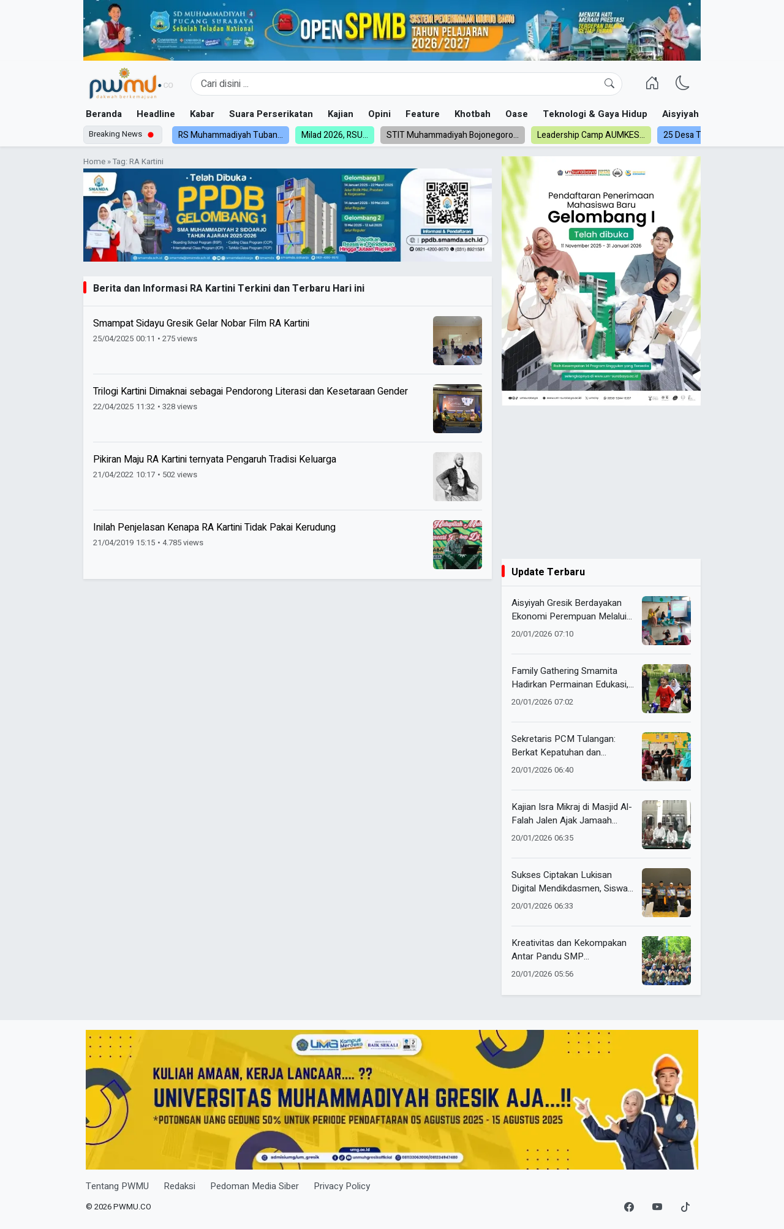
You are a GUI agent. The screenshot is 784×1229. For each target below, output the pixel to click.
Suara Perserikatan (271, 114)
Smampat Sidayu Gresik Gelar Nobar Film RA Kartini (201, 323)
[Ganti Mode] (683, 84)
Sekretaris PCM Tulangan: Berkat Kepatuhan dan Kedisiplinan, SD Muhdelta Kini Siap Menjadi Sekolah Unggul (571, 746)
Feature (422, 114)
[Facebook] (629, 1207)
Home (94, 162)
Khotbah (472, 114)
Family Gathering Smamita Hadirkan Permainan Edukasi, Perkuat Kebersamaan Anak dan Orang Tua (569, 678)
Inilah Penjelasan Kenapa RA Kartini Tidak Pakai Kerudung (214, 527)
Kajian (340, 114)
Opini (379, 114)
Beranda (104, 114)
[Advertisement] (601, 482)
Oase (516, 114)
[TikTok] (685, 1207)
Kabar (202, 114)
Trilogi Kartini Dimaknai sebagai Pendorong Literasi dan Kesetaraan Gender (250, 391)
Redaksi (179, 1186)
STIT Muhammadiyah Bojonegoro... (452, 135)
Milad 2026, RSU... (334, 135)
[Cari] (609, 84)
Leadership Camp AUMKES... (591, 135)
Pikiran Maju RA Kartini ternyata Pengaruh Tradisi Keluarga (214, 459)
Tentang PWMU (117, 1186)
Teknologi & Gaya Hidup (595, 114)
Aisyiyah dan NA (697, 114)
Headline (156, 114)
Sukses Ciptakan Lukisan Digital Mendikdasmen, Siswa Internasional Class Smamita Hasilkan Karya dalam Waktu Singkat (569, 882)
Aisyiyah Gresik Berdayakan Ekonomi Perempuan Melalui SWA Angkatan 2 (569, 610)
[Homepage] (131, 84)
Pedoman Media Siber (254, 1186)
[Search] (406, 84)
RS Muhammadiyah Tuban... (230, 135)
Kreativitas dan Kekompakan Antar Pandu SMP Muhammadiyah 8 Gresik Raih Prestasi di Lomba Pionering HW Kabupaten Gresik (571, 950)
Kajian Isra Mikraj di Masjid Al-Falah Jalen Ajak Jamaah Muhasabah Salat (571, 814)
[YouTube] (657, 1207)
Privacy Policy (342, 1186)
